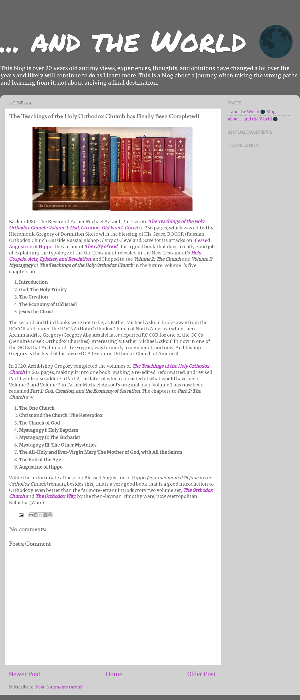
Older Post (201, 674)
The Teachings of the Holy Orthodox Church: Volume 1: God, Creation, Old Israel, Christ (106, 225)
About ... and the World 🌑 (253, 118)
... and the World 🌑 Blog (252, 111)
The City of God (100, 246)
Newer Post (25, 674)
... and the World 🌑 (147, 40)
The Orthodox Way (55, 496)
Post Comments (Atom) (59, 686)
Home (114, 674)
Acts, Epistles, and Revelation (59, 259)
